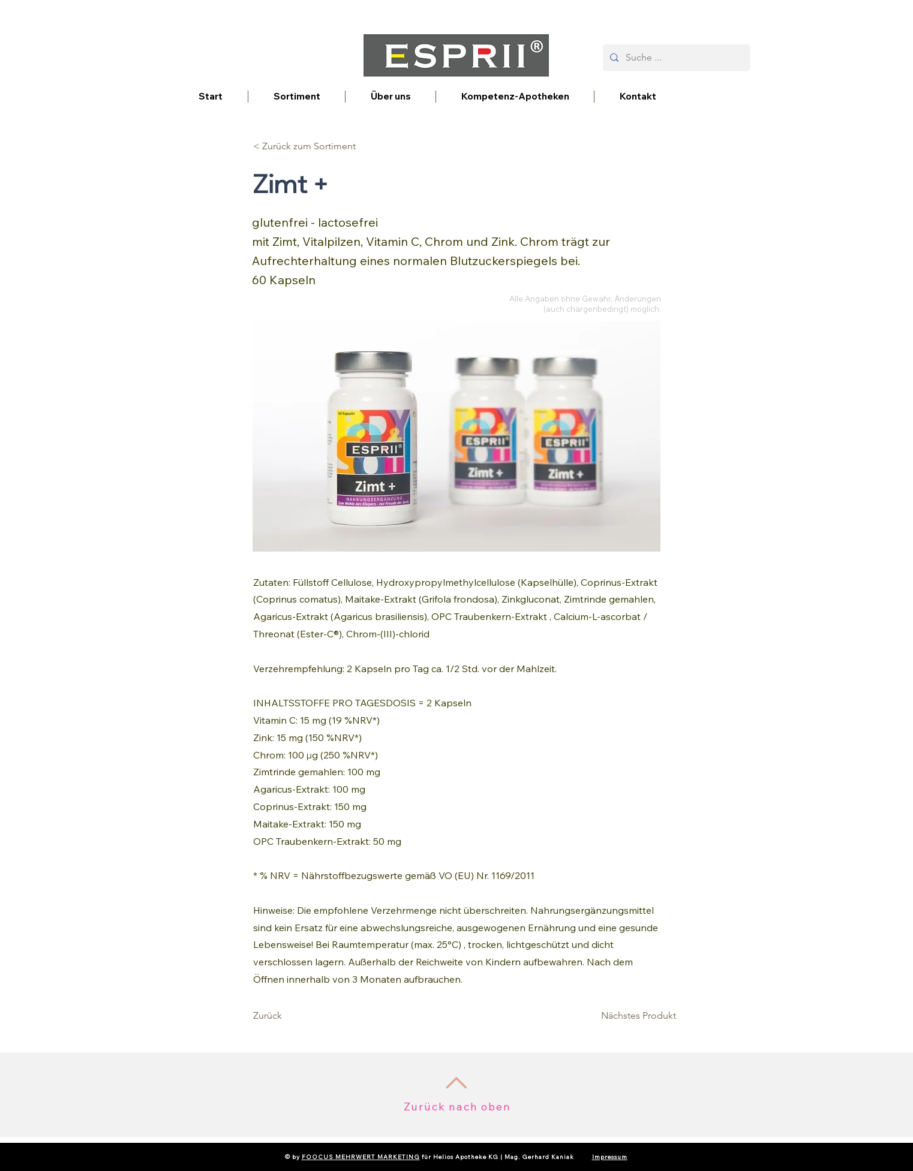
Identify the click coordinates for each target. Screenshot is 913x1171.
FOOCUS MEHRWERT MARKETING (361, 1157)
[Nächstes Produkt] (638, 1016)
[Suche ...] (675, 57)
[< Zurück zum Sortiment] (304, 146)
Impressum (609, 1157)
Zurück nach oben (457, 1106)
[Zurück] (292, 1016)
